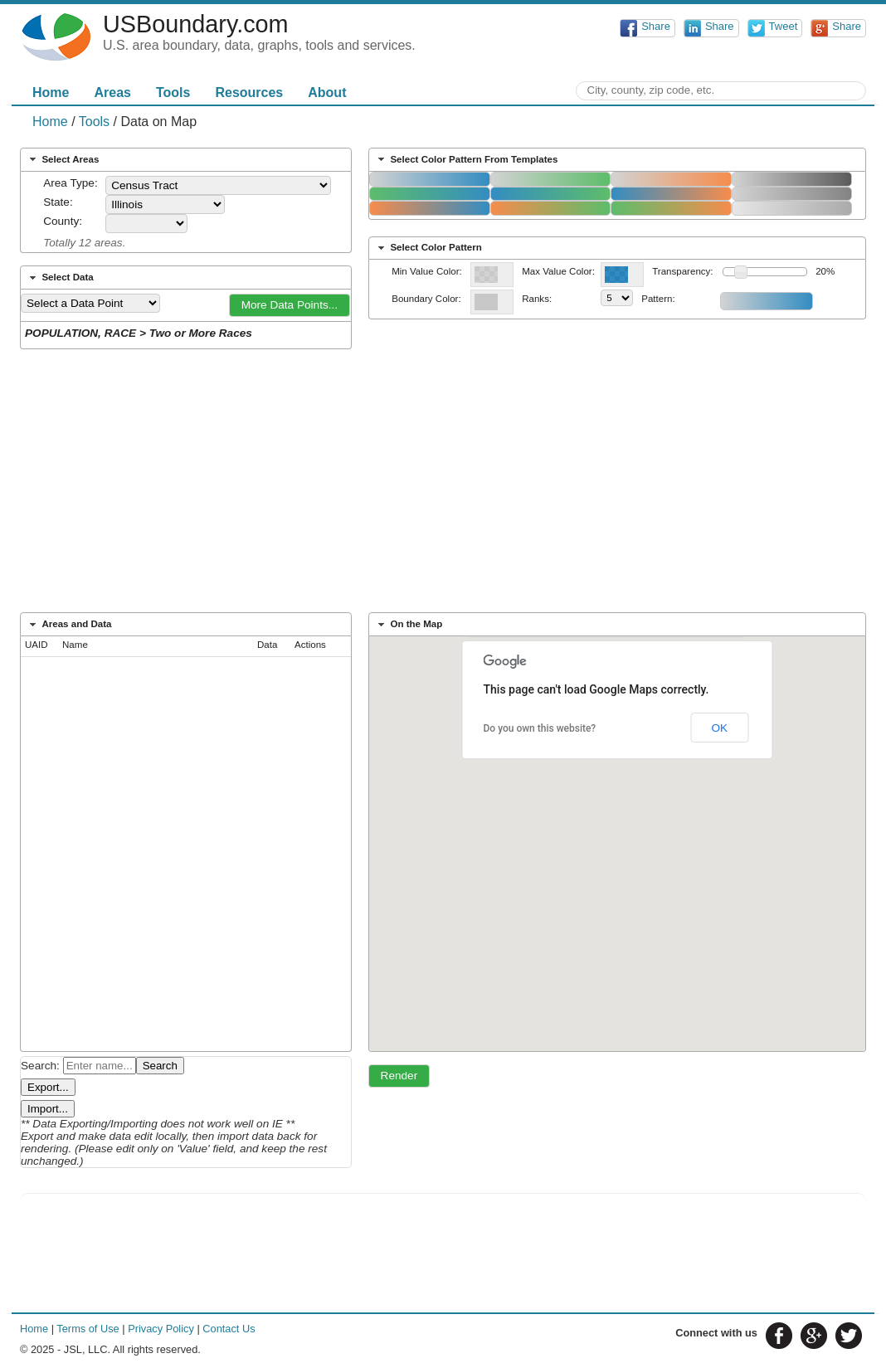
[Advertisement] (443, 486)
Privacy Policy (161, 1328)
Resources (249, 92)
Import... (47, 1109)
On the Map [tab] (408, 624)
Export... (48, 1087)
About (327, 92)
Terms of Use (87, 1328)
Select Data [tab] (60, 278)
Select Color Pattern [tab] (428, 248)
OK (719, 728)
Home (50, 92)
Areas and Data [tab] (69, 624)
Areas (112, 92)
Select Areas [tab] (63, 159)
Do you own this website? (540, 728)
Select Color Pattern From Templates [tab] (466, 159)
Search (160, 1065)
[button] (289, 305)
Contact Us (228, 1328)
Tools (173, 92)
